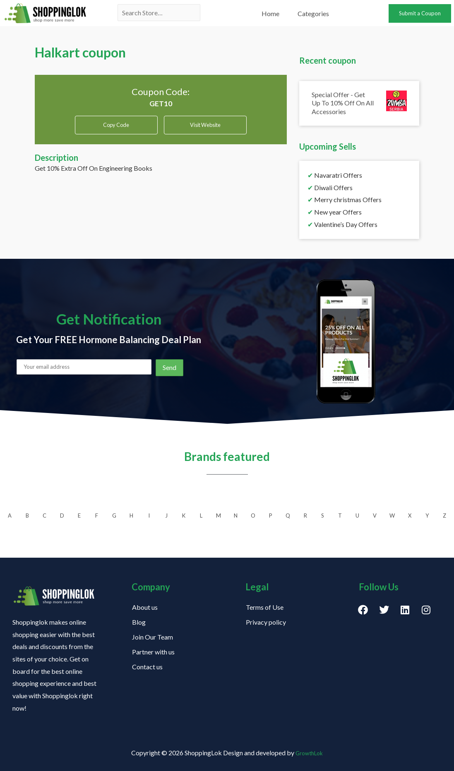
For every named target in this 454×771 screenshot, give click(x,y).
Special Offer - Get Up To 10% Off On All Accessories (343, 103)
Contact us (147, 667)
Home (270, 13)
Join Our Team (152, 637)
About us (145, 607)
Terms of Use (264, 607)
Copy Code (116, 125)
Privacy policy (266, 622)
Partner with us (153, 652)
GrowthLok (309, 753)
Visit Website (205, 128)
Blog (139, 622)
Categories (313, 13)
